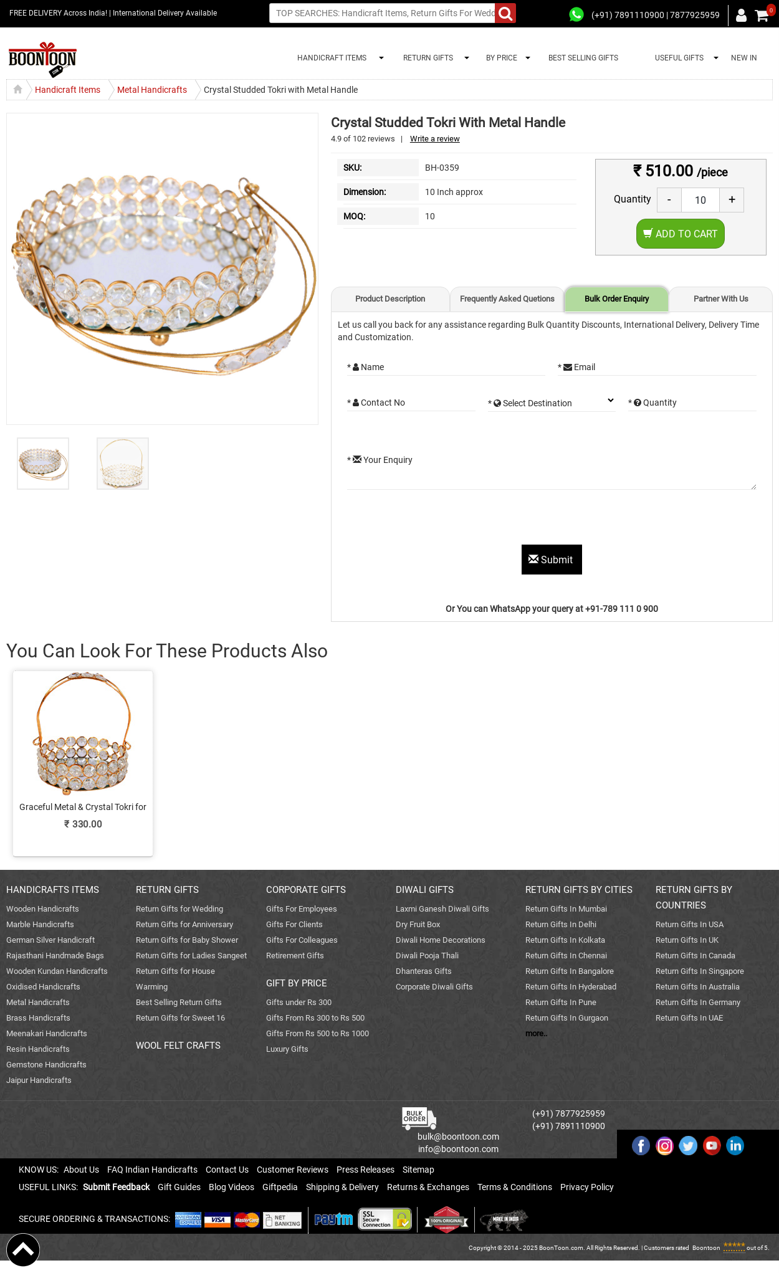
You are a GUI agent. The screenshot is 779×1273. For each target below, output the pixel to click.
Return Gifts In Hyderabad (570, 986)
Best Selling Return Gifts (179, 1002)
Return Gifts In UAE (689, 1018)
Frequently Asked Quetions (507, 298)
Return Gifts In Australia (698, 986)
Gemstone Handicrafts (46, 1064)
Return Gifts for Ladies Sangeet (191, 955)
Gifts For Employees (301, 908)
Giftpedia (280, 1187)
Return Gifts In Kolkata (565, 940)
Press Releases (365, 1170)
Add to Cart (680, 234)
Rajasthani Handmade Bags (55, 955)
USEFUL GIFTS (677, 58)
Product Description (390, 298)
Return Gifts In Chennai (566, 955)
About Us (81, 1170)
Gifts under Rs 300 (299, 1002)
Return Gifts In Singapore (700, 971)
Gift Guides (179, 1187)
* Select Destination (530, 403)
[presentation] (442, 520)
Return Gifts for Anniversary (184, 924)
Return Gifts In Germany (698, 1002)
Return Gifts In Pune (560, 1002)
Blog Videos (231, 1187)
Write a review (435, 138)
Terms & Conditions (514, 1187)
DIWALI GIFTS (425, 889)
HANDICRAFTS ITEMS (52, 889)
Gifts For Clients (294, 924)
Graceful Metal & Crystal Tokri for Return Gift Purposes (82, 807)
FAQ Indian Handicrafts (152, 1170)
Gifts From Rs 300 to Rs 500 (315, 1018)
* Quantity (652, 403)
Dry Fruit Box (418, 924)
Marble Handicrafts (40, 924)
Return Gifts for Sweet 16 (180, 1018)
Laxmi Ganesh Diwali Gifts (442, 908)
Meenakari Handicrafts (46, 1033)
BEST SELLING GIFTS (583, 58)
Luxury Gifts (287, 1049)
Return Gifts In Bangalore (569, 971)
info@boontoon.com (458, 1149)
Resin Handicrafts (38, 1049)
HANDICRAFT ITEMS (330, 58)
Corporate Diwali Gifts (434, 986)
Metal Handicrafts (38, 1002)
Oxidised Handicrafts (43, 986)
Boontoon (706, 1247)
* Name (365, 367)
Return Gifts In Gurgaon (566, 1018)
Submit (551, 560)
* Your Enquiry (380, 460)
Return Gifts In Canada (695, 955)
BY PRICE (499, 58)
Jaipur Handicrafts (39, 1080)
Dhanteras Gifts (424, 971)
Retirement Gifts (295, 955)
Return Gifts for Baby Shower (187, 940)
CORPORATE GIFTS (306, 889)
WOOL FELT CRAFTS (178, 1045)
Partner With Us (721, 298)
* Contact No (376, 403)
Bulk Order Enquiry (617, 298)
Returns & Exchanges (428, 1187)
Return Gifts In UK (687, 940)
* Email (576, 367)
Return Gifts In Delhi (560, 924)
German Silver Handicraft (50, 940)
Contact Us (227, 1170)
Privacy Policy (587, 1187)
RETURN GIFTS (426, 58)
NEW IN (744, 58)
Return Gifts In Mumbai (566, 908)
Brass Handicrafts (38, 1018)
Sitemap (418, 1170)
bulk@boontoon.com (458, 1137)
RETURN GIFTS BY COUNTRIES (694, 897)
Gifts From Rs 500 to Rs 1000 (317, 1033)
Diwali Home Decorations (440, 940)
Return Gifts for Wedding (179, 908)
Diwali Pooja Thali (427, 955)
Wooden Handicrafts (42, 908)
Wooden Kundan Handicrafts (57, 971)
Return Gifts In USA (690, 924)
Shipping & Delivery (342, 1187)
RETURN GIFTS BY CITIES (579, 889)
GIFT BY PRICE (296, 983)
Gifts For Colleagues (302, 940)
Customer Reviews (292, 1170)
